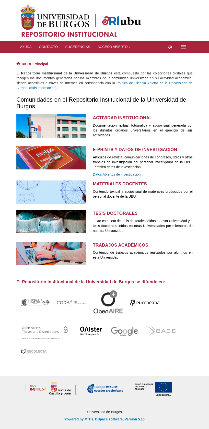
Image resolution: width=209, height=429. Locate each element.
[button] (170, 47)
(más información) (43, 88)
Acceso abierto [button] (113, 47)
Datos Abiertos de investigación (117, 174)
